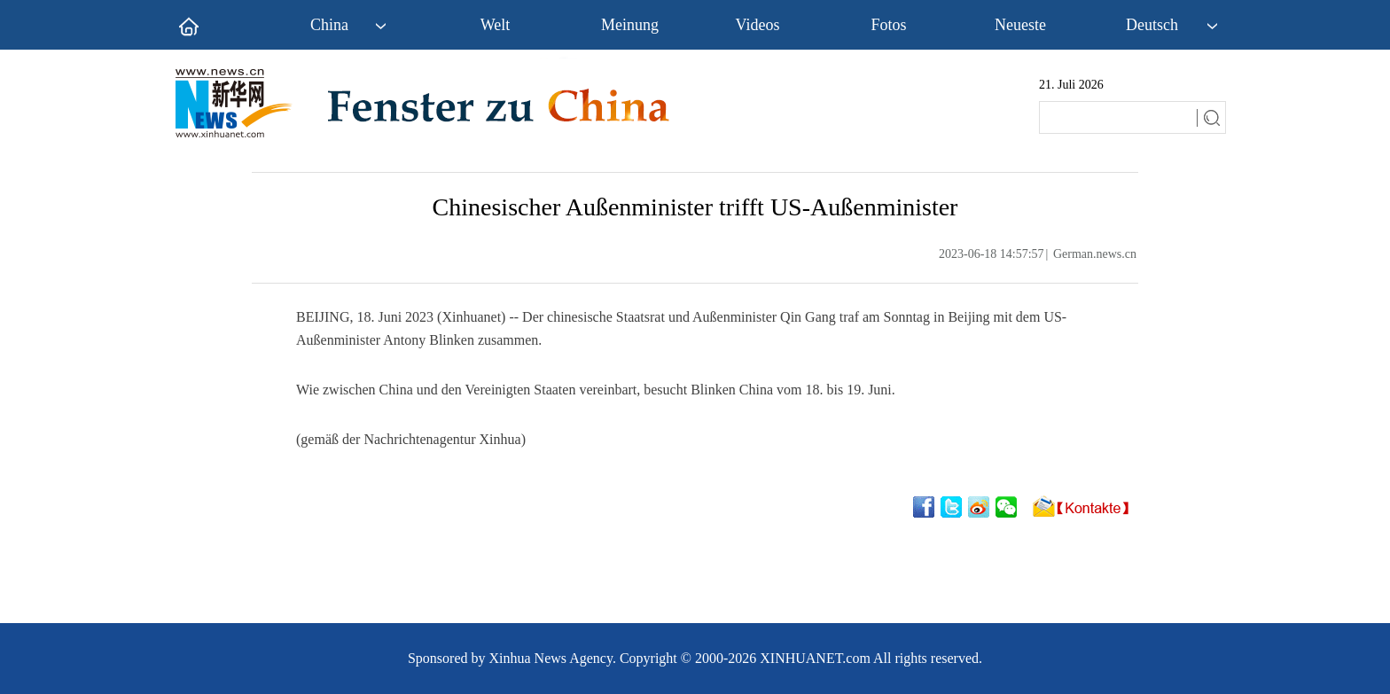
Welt (495, 25)
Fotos (888, 25)
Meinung (630, 25)
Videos (758, 25)
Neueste (1020, 25)
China (329, 25)
